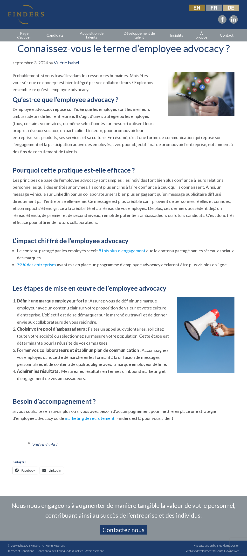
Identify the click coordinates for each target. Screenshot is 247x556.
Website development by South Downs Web (212, 551)
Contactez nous (123, 529)
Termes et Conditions (21, 551)
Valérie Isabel (44, 444)
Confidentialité (45, 551)
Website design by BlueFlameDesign (216, 545)
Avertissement (94, 551)
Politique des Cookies (70, 551)
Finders (35, 545)
